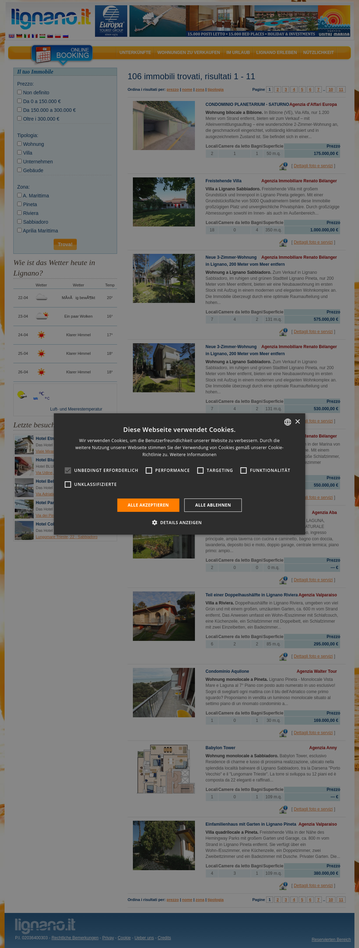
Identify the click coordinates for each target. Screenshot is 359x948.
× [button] (297, 421)
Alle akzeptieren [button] (148, 505)
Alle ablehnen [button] (213, 505)
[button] (179, 522)
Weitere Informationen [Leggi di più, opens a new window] (193, 455)
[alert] (179, 474)
